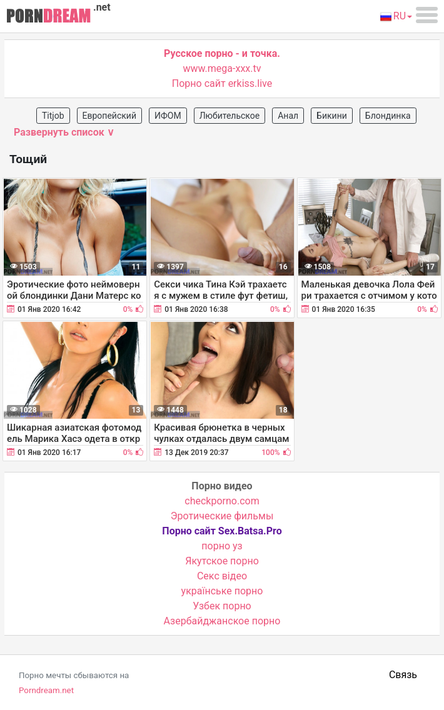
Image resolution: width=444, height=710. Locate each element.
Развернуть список (64, 132)
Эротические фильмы (222, 516)
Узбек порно (222, 606)
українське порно (222, 591)
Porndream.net (46, 690)
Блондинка (388, 116)
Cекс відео (222, 576)
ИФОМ (167, 116)
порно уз (221, 546)
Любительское (229, 116)
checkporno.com (221, 501)
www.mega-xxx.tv (222, 68)
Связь (403, 675)
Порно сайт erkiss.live (222, 83)
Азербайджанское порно (222, 621)
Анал (288, 116)
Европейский (109, 116)
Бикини (331, 116)
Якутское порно (222, 561)
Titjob (53, 116)
